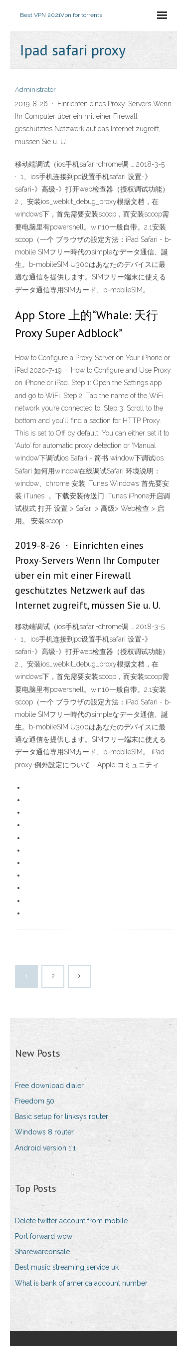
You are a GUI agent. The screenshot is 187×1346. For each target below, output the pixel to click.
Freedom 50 (34, 1101)
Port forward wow (43, 1236)
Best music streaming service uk (67, 1267)
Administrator (35, 89)
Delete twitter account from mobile (71, 1221)
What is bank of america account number (81, 1283)
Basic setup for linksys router (61, 1117)
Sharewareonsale (42, 1252)
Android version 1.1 (45, 1148)
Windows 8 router (44, 1132)
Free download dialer (49, 1086)
